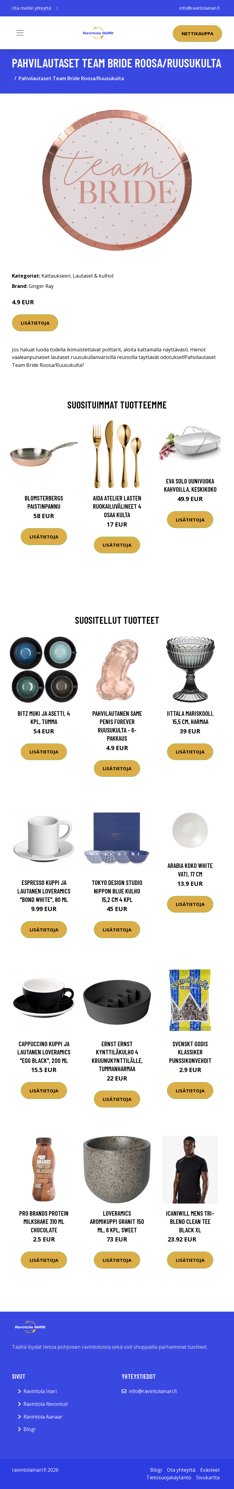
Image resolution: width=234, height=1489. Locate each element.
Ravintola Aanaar (42, 1416)
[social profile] (57, 8)
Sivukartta (208, 1477)
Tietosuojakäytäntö (168, 1477)
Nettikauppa (197, 33)
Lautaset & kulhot (93, 275)
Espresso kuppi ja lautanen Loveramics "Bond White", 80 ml (43, 891)
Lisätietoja (35, 323)
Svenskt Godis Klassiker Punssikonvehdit (190, 1052)
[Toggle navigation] (20, 33)
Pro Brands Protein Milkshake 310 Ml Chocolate (44, 1221)
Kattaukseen (55, 275)
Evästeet (210, 1470)
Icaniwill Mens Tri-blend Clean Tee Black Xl (190, 1221)
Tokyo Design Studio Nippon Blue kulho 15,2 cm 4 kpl (117, 891)
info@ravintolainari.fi (199, 8)
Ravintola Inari (40, 1391)
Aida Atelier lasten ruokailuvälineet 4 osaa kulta (117, 506)
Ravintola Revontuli (45, 1404)
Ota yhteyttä (181, 1470)
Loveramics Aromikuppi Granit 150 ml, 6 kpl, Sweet (117, 1221)
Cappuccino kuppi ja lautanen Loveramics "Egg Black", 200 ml (43, 1052)
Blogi (29, 1429)
